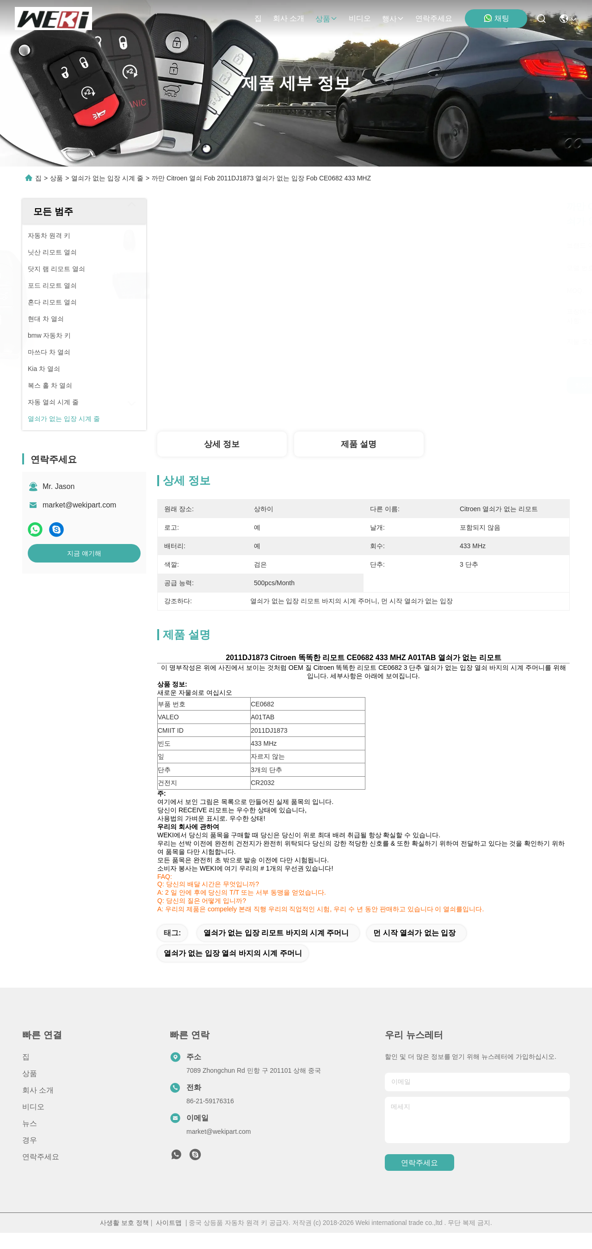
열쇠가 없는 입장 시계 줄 (107, 178)
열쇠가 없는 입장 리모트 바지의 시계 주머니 (276, 949)
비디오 (360, 18)
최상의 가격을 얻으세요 (448, 385)
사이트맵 (169, 1239)
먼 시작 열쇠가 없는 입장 (414, 949)
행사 (393, 19)
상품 (326, 19)
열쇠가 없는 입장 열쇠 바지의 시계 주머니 (233, 969)
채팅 (496, 18)
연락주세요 (433, 18)
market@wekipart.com (79, 505)
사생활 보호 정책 (124, 1239)
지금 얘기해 (84, 553)
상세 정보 (222, 444)
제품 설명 (358, 444)
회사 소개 (288, 18)
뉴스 (29, 1140)
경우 (29, 1156)
